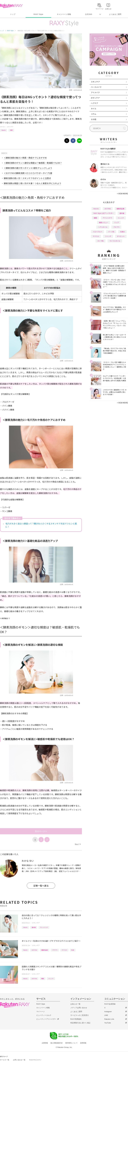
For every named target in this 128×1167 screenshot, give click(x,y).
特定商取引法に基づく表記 (80, 1023)
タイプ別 (100, 241)
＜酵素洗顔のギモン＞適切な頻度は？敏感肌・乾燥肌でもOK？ (33, 162)
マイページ (40, 1012)
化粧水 (122, 232)
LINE (106, 1015)
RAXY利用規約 (76, 1019)
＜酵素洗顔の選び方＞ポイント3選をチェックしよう (28, 167)
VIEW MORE (122, 193)
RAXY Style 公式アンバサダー (104, 213)
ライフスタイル (114, 241)
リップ (116, 222)
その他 (93, 119)
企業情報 (45, 1043)
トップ (12, 14)
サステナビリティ (35, 1060)
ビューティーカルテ (43, 1015)
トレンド (51, 978)
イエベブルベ (97, 232)
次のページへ (41, 831)
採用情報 (83, 1043)
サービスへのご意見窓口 (79, 1015)
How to (4, 130)
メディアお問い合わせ (78, 1008)
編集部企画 (44, 950)
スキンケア (10, 127)
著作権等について (71, 1043)
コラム (93, 114)
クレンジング (44, 927)
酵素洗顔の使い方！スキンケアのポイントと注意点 (27, 178)
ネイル (93, 108)
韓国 (42, 978)
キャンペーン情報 (64, 14)
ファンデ (108, 236)
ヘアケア (94, 103)
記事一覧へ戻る (41, 885)
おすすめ (34, 950)
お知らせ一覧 (75, 1004)
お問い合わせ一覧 (19, 1060)
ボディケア (95, 98)
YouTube (107, 1023)
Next (78, 844)
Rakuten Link (109, 1019)
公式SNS (88, 14)
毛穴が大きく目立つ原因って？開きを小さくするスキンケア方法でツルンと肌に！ (41, 525)
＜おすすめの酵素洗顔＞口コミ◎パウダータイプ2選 (28, 173)
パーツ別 (111, 232)
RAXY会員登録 (109, 1004)
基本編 (34, 927)
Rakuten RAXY (11, 6)
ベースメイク (96, 87)
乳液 (72, 950)
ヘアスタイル (102, 227)
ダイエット (121, 236)
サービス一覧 (4, 1060)
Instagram (108, 1012)
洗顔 (11, 130)
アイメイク (95, 92)
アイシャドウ (107, 218)
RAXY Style (38, 14)
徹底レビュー (103, 222)
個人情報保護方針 (56, 1043)
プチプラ (54, 950)
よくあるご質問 (115, 14)
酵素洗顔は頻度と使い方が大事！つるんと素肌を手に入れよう (32, 183)
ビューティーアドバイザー (46, 1019)
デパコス (64, 950)
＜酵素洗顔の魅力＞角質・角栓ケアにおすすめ (25, 157)
